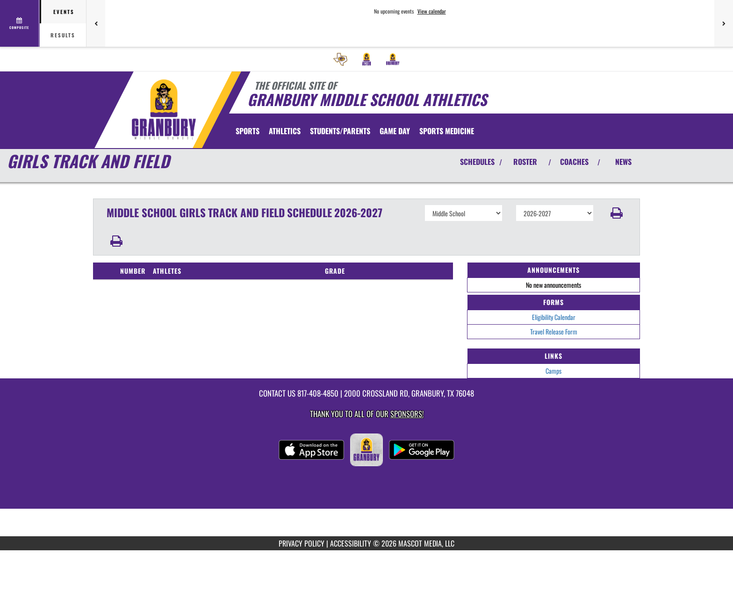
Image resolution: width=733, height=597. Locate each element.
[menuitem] (340, 59)
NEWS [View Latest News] (623, 161)
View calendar (431, 11)
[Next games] (723, 23)
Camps (553, 371)
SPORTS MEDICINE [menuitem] (446, 130)
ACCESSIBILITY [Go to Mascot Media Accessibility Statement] (350, 543)
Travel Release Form (553, 331)
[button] (617, 213)
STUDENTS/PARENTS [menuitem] (340, 130)
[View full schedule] (20, 23)
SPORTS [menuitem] (247, 130)
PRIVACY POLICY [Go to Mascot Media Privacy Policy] (301, 543)
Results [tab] (62, 35)
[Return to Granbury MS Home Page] (163, 108)
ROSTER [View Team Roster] (525, 161)
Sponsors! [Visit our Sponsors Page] (407, 413)
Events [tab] (63, 11)
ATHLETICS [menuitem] (285, 130)
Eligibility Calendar (553, 317)
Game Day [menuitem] (395, 130)
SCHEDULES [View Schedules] (477, 161)
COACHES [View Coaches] (574, 161)
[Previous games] (95, 23)
